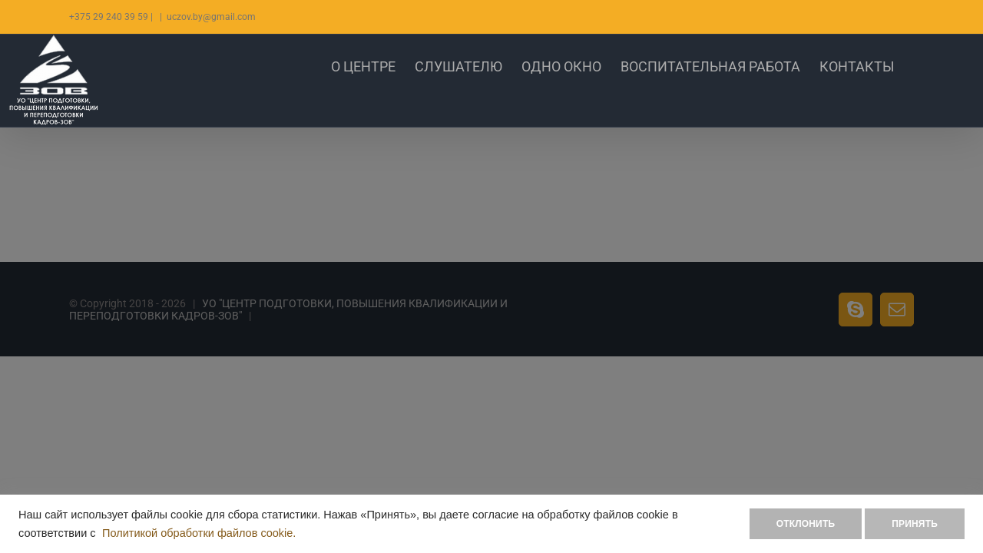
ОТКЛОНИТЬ (806, 523)
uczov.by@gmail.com (211, 17)
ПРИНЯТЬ (915, 523)
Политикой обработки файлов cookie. (199, 533)
